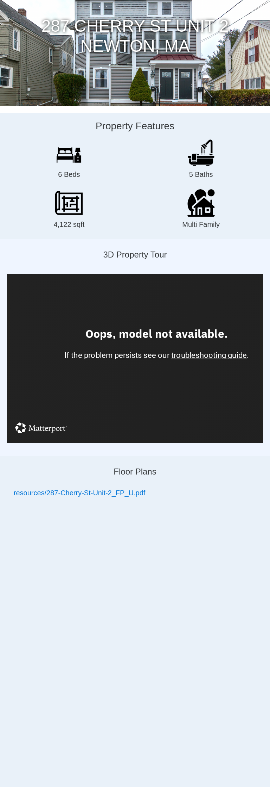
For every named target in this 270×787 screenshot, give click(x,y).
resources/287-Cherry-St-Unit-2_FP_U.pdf (80, 493)
